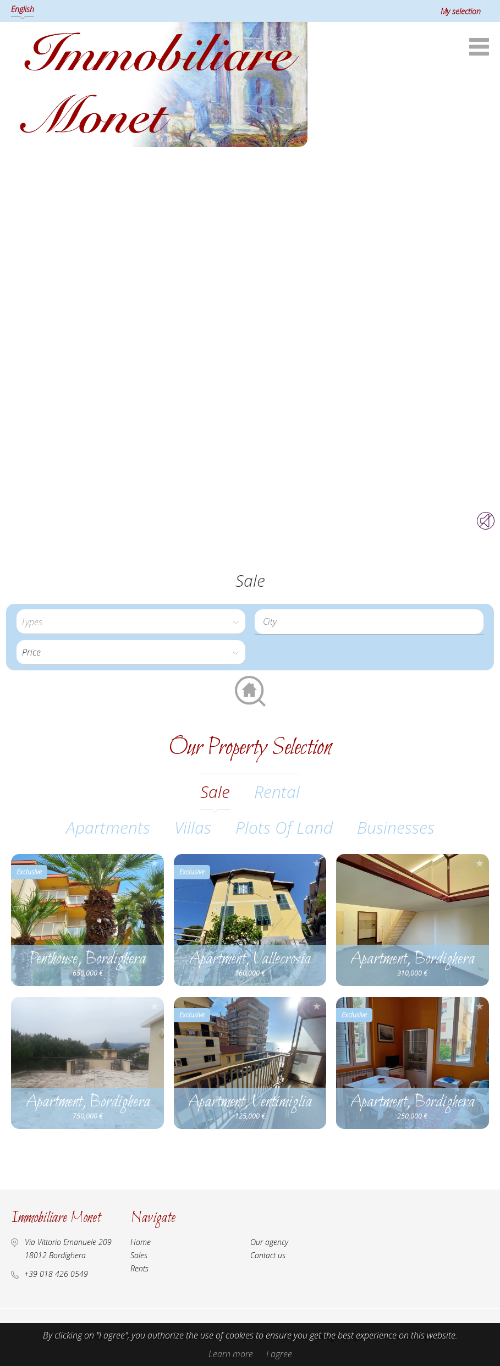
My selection (461, 11)
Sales (138, 1255)
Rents (139, 1268)
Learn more (230, 1354)
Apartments (108, 827)
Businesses (396, 827)
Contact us (267, 1255)
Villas (192, 827)
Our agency (269, 1242)
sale (215, 791)
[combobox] (369, 621)
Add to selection (154, 863)
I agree (279, 1354)
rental (277, 791)
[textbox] (372, 621)
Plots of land (284, 827)
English (22, 9)
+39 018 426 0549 (56, 1274)
